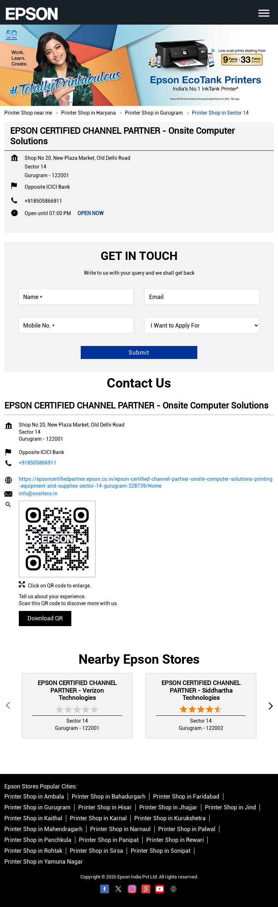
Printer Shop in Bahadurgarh (109, 786)
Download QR (45, 607)
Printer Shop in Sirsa (96, 840)
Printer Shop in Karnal (98, 807)
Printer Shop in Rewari (175, 829)
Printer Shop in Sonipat (160, 840)
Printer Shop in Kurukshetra (170, 807)
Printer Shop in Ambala (34, 786)
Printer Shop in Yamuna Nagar (43, 851)
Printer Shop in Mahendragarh (43, 818)
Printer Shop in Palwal (186, 818)
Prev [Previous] (8, 694)
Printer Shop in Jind (230, 796)
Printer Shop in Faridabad (186, 786)
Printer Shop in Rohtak (33, 840)
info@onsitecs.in (38, 482)
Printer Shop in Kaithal (33, 807)
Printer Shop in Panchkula (37, 829)
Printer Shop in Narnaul (120, 818)
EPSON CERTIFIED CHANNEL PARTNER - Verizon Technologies (77, 679)
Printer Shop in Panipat (109, 829)
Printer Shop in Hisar (105, 796)
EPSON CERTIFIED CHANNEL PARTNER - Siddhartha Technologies (200, 679)
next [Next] (269, 694)
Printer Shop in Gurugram (37, 796)
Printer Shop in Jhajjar (168, 796)
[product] (201, 314)
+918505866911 (43, 190)
